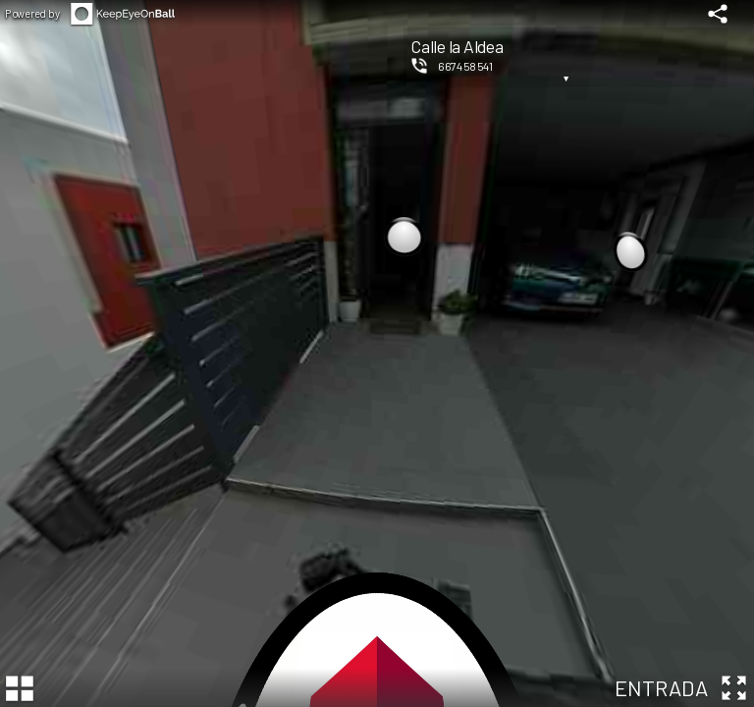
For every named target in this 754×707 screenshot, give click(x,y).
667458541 (465, 66)
